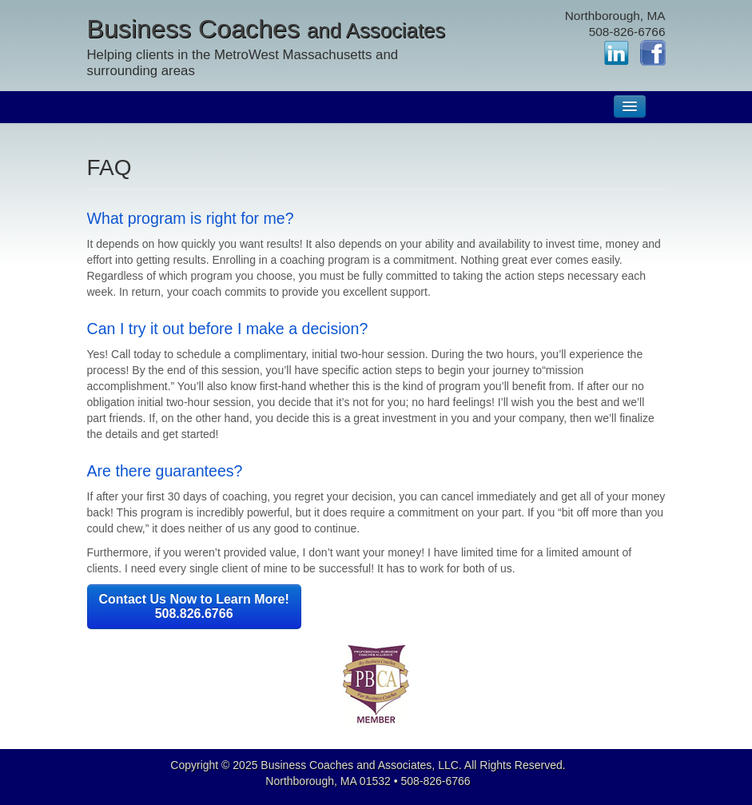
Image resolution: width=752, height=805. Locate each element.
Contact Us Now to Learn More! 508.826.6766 (194, 606)
